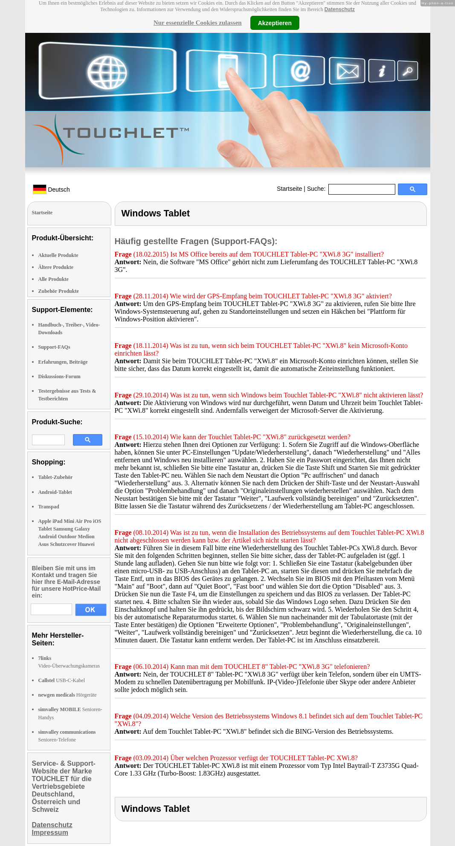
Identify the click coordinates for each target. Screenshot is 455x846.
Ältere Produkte (56, 267)
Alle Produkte (53, 279)
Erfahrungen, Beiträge (63, 362)
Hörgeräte (67, 695)
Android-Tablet (55, 492)
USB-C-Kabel (61, 680)
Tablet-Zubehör (55, 477)
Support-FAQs (54, 347)
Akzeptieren (275, 22)
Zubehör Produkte (58, 291)
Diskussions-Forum (59, 376)
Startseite (289, 188)
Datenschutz (340, 9)
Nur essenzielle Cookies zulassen (198, 22)
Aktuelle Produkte (58, 255)
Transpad (48, 507)
